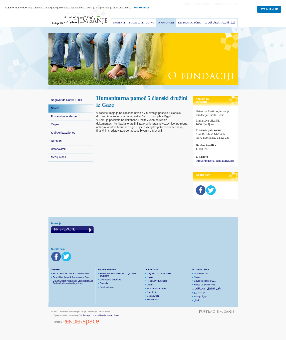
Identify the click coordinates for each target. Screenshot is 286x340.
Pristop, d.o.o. (90, 315)
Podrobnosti (142, 7)
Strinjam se (269, 9)
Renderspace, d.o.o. (109, 315)
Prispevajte (64, 229)
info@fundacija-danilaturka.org (215, 160)
